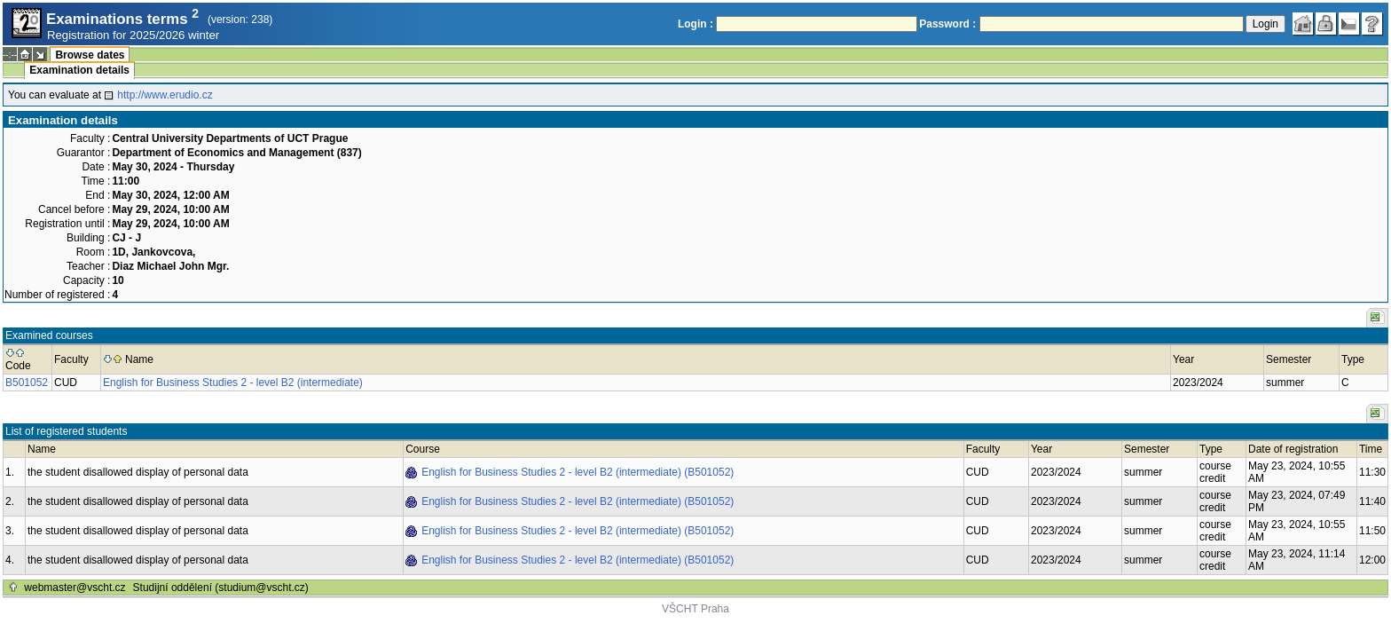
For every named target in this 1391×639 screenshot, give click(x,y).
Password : (947, 24)
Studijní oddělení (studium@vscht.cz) (221, 587)
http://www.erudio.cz (164, 95)
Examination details (79, 70)
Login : (695, 24)
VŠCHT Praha (695, 609)
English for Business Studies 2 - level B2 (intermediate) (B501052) (577, 472)
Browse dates (89, 55)
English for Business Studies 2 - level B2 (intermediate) (233, 382)
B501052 (26, 382)
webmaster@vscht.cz (74, 587)
